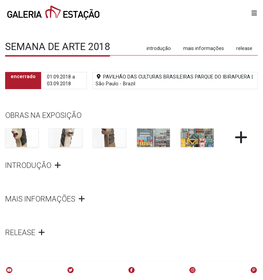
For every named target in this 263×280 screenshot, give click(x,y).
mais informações (203, 48)
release (244, 48)
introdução (159, 48)
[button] (254, 13)
